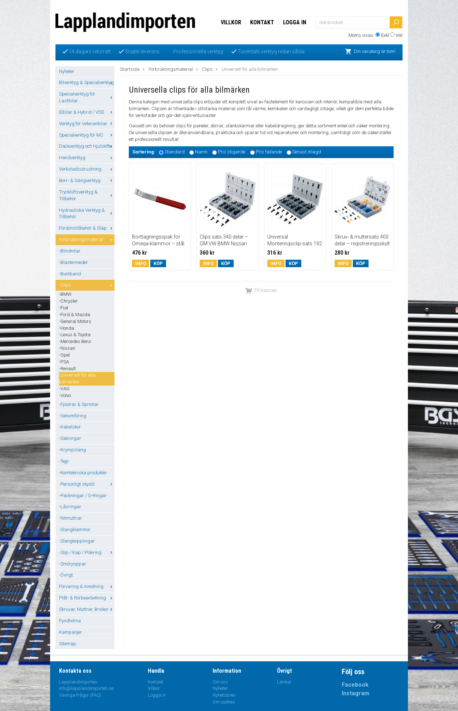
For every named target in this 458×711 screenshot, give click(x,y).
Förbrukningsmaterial (86, 239)
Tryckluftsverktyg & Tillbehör (86, 195)
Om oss (220, 682)
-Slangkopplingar (77, 541)
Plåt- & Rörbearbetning (86, 597)
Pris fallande (269, 152)
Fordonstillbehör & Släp (86, 228)
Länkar (284, 682)
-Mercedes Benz (75, 341)
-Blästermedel (73, 262)
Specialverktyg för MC (86, 135)
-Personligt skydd (86, 484)
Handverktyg (86, 157)
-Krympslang (72, 449)
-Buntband (70, 273)
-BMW (65, 294)
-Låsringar (70, 506)
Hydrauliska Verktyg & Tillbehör (86, 213)
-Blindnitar (70, 251)
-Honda (66, 328)
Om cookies (224, 702)
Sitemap (67, 643)
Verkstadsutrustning (86, 169)
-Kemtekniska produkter (83, 472)
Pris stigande (231, 152)
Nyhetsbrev (224, 695)
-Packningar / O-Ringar (83, 495)
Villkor (231, 22)
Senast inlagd (306, 152)
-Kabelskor (70, 427)
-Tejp (64, 461)
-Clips (86, 285)
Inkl (399, 35)
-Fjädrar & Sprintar (79, 404)
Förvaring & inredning (86, 586)
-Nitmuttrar (70, 518)
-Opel (64, 355)
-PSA (64, 361)
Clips (207, 69)
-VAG (64, 388)
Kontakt (262, 22)
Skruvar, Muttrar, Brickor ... (86, 609)
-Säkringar (70, 438)
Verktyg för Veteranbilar (86, 123)
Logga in (294, 22)
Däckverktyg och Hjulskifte (86, 146)
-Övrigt (66, 575)
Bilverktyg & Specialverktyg (86, 82)
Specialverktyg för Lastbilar (86, 97)
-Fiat (63, 307)
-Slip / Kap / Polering (86, 552)
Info (140, 263)
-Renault (67, 368)
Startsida (130, 69)
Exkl (385, 35)
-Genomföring (72, 415)
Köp (158, 263)
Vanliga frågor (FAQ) (80, 695)
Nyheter (66, 71)
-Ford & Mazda (74, 314)
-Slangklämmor (75, 529)
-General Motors (75, 321)
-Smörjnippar (72, 564)
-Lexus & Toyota (75, 334)
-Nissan (67, 348)
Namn (201, 152)
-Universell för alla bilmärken (77, 378)
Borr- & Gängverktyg (86, 180)
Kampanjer (70, 632)
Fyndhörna (70, 620)
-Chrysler (68, 301)
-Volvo (65, 395)
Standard (175, 152)
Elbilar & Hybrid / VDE (86, 112)
